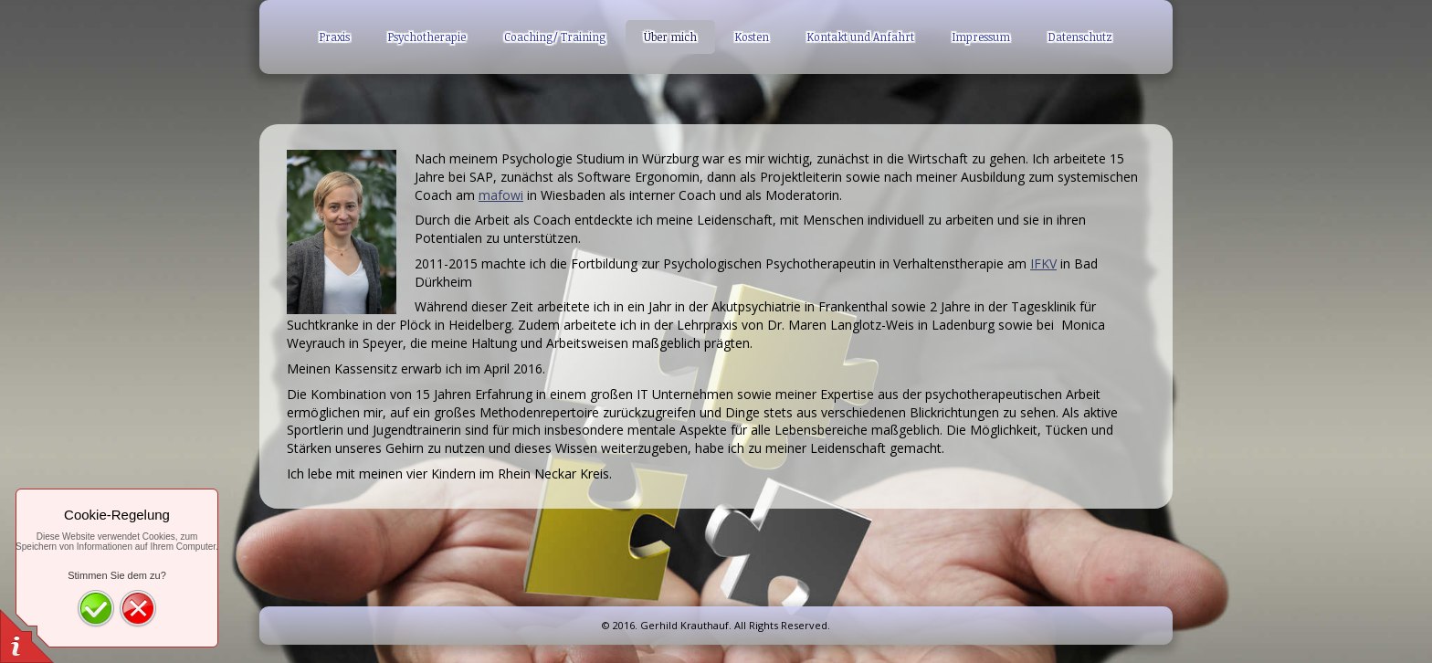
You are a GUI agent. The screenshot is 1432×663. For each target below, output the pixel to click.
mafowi (501, 195)
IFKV (1043, 263)
